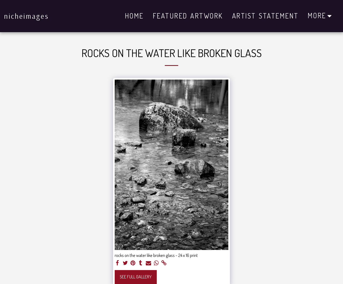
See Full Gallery (136, 276)
